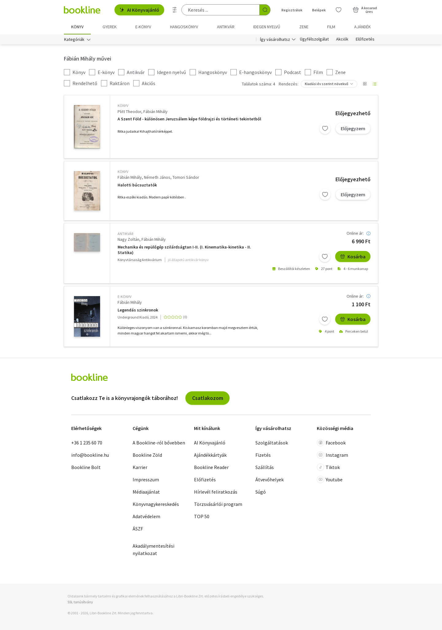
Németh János (157, 177)
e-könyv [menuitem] (143, 26)
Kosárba (353, 256)
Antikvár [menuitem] (226, 26)
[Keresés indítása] (264, 9)
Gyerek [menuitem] (110, 26)
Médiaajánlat (146, 492)
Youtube (330, 479)
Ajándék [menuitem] (362, 26)
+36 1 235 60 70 (86, 443)
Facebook (331, 442)
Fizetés (263, 455)
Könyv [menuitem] (77, 26)
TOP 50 (201, 516)
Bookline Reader (211, 467)
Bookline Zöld (147, 455)
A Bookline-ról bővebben (159, 443)
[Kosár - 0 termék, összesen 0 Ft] (364, 10)
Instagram (332, 455)
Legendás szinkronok (138, 310)
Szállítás (264, 467)
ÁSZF (138, 529)
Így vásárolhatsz (275, 39)
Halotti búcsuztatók (137, 185)
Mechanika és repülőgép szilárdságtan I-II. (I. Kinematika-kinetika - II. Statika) (184, 250)
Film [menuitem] (331, 26)
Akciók (342, 39)
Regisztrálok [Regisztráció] (291, 10)
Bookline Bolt (86, 467)
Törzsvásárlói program (218, 504)
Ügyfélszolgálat (314, 39)
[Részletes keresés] (174, 9)
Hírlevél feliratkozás (215, 492)
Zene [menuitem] (303, 26)
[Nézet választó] (364, 84)
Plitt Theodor (129, 111)
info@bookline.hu (90, 455)
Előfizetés (365, 39)
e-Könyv (124, 296)
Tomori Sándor (186, 177)
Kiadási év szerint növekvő (326, 84)
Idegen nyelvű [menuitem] (266, 26)
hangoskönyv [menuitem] (184, 26)
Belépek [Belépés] (319, 10)
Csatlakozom (207, 397)
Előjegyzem (353, 128)
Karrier (140, 467)
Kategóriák (74, 39)
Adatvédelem (146, 516)
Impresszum (146, 479)
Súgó (260, 492)
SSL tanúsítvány (80, 602)
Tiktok (328, 467)
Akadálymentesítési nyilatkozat (153, 549)
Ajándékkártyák (210, 455)
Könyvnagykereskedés (156, 504)
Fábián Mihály (155, 111)
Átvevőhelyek (269, 479)
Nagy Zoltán (128, 239)
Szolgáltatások (271, 443)
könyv (123, 106)
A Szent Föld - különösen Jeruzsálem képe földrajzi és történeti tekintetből (189, 119)
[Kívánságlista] (338, 9)
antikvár (125, 233)
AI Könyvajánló (139, 10)
